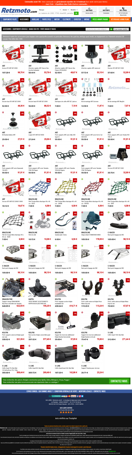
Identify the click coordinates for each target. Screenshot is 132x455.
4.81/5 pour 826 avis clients (66, 409)
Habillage (35, 19)
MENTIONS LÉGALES (85, 391)
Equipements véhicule (20, 29)
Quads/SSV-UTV (34, 29)
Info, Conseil (123, 10)
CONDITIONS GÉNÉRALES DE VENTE (65, 391)
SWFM (81, 404)
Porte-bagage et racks (48, 29)
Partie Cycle (46, 19)
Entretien (77, 19)
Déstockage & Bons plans (120, 19)
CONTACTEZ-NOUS (99, 391)
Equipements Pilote (10, 19)
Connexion (106, 13)
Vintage (86, 19)
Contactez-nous (119, 381)
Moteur (57, 19)
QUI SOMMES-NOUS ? (46, 391)
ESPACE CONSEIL (32, 391)
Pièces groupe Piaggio (100, 19)
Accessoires (24, 19)
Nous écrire (123, 15)
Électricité (67, 19)
